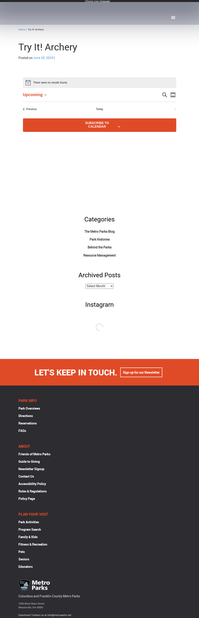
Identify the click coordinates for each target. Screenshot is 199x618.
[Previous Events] (30, 109)
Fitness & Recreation (32, 545)
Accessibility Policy (32, 484)
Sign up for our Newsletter (141, 373)
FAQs (22, 431)
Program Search (29, 530)
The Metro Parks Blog (99, 231)
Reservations (27, 424)
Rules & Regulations (32, 491)
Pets (21, 552)
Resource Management (99, 255)
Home (21, 29)
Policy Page (26, 499)
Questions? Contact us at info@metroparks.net (44, 615)
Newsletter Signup (31, 469)
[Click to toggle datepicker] (35, 95)
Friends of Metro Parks (34, 454)
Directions (25, 416)
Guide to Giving (29, 462)
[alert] (99, 82)
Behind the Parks (99, 247)
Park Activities (28, 522)
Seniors (23, 559)
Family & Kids (28, 537)
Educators (25, 567)
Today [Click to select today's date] (99, 109)
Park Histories (100, 239)
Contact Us (26, 477)
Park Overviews (29, 409)
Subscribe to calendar (97, 124)
